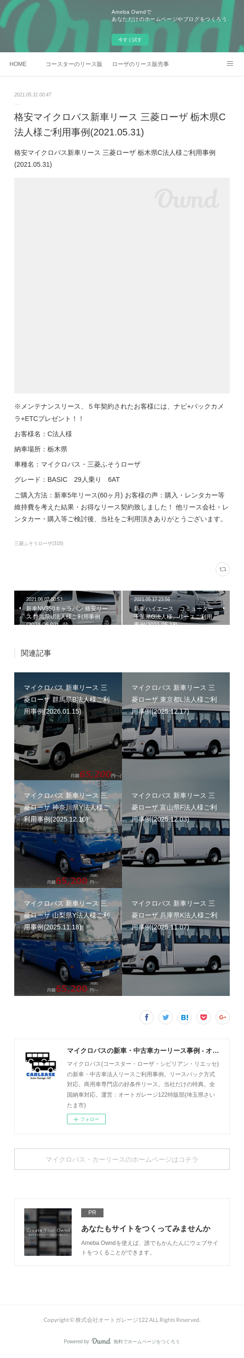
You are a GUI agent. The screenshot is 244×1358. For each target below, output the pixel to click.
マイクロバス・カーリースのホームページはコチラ (122, 1159)
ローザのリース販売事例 (140, 64)
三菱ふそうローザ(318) (38, 543)
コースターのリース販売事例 (74, 64)
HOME (18, 64)
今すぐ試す (130, 39)
